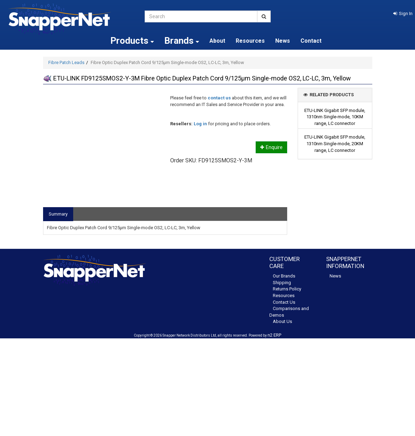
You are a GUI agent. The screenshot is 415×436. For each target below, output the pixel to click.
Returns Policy (287, 288)
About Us (282, 321)
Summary (58, 214)
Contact (310, 40)
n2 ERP (274, 335)
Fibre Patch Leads (66, 62)
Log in (200, 123)
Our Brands (284, 276)
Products (132, 40)
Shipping (282, 282)
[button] (403, 13)
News (282, 40)
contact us (219, 97)
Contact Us (284, 302)
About (217, 40)
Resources (250, 40)
